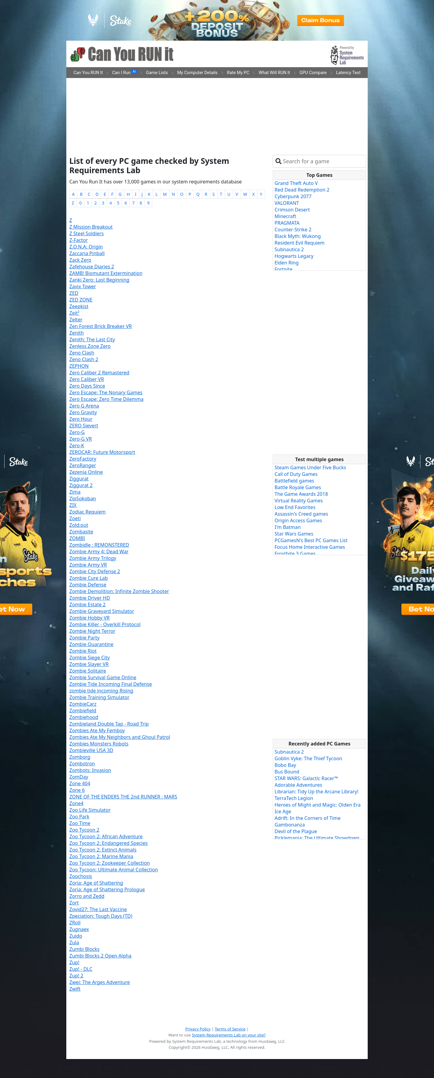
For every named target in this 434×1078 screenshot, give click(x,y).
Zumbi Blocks (84, 949)
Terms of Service (230, 1029)
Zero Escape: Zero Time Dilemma (106, 399)
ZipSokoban (82, 498)
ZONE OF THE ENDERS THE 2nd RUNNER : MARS (123, 796)
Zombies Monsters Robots (98, 743)
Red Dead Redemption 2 (302, 189)
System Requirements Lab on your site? (229, 1035)
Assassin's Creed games (301, 514)
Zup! (74, 962)
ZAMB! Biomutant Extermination (106, 273)
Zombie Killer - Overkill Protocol (104, 624)
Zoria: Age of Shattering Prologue (107, 889)
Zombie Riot (82, 651)
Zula (74, 942)
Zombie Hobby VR (89, 617)
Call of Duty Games (296, 474)
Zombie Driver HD (89, 598)
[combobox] (323, 161)
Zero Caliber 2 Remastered (99, 372)
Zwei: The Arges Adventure (99, 982)
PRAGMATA (287, 223)
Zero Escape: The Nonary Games (106, 392)
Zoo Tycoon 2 (84, 829)
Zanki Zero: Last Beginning (99, 280)
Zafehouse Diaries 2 (91, 266)
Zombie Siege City (89, 657)
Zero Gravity (83, 412)
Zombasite (81, 531)
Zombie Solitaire (87, 670)
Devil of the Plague (296, 831)
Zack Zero (80, 260)
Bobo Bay (285, 765)
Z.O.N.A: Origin (86, 246)
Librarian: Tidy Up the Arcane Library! (316, 791)
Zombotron (82, 763)
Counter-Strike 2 (293, 229)
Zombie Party (84, 637)
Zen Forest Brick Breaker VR (100, 326)
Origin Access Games (298, 520)
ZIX (73, 505)
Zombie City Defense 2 (94, 571)
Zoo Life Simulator (90, 810)
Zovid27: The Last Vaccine (98, 909)
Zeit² (74, 313)
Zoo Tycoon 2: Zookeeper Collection (109, 863)
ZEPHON (79, 366)
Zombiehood (83, 717)
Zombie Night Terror (92, 631)
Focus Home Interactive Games (310, 547)
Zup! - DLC (81, 969)
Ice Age (283, 811)
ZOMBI (77, 538)
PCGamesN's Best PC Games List (311, 540)
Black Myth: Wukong (298, 236)
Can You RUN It (88, 72)
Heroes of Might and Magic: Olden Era (318, 804)
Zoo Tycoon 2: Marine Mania (101, 856)
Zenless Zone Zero (90, 346)
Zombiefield (82, 710)
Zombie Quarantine (91, 644)
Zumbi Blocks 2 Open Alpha (100, 955)
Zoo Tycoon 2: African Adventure (106, 836)
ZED (73, 293)
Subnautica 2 (289, 249)
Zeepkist (78, 306)
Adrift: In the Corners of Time (308, 818)
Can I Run (124, 72)
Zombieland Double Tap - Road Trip (109, 723)
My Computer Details (197, 72)
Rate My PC (238, 72)
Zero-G (77, 432)
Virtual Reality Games (299, 500)
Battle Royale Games (298, 487)
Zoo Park (79, 816)
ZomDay (78, 776)
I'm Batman (288, 527)
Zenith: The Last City (92, 339)
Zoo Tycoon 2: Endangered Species (108, 843)
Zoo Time (79, 823)
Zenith (76, 333)
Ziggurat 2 (81, 485)
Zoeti (75, 518)
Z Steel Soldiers (86, 233)
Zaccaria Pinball (87, 253)
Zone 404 (79, 783)
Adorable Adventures (298, 785)
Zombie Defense (87, 584)
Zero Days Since (87, 386)
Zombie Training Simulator (99, 697)
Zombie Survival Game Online (102, 677)
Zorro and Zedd (86, 896)
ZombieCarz (82, 704)
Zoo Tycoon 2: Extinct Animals (103, 849)
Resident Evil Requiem (300, 242)
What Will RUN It (274, 72)
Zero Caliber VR (86, 379)
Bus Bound (287, 771)
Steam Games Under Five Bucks (310, 467)
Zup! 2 (76, 975)
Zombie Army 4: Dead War (98, 551)
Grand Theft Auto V (296, 183)
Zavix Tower (82, 286)
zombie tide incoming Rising (101, 690)
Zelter (76, 319)
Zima (74, 492)
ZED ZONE (80, 299)
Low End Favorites (295, 507)
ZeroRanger (82, 465)
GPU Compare (313, 72)
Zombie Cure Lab (88, 578)
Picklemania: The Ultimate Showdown (317, 838)
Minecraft (285, 216)
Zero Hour (80, 419)
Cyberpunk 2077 (293, 196)
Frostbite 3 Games (295, 553)
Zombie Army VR (88, 564)
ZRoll (74, 922)
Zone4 (76, 803)
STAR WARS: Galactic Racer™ (306, 778)
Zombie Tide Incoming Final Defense (110, 684)
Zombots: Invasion (90, 770)
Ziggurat (79, 478)
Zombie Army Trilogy (92, 558)
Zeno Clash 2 (83, 359)
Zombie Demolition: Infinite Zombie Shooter (119, 591)
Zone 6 (77, 790)
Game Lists (157, 72)
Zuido (75, 936)
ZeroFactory (82, 458)
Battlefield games (294, 480)
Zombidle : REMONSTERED (99, 545)
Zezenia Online (86, 472)
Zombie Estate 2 (87, 604)
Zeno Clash (81, 352)
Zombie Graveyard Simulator (101, 611)
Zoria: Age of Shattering (96, 883)
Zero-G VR (80, 439)
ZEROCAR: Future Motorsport (102, 452)
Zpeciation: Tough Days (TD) (100, 916)
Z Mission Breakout (91, 226)
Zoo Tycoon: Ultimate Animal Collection (113, 869)
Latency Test (348, 72)
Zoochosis (80, 876)
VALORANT (287, 203)
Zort (74, 902)
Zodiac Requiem (87, 511)
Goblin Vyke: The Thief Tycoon (308, 758)
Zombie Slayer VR (88, 664)
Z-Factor (78, 240)
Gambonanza (290, 824)
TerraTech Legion (294, 798)
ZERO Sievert (83, 425)
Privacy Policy (198, 1029)
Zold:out (78, 525)
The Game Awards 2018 (301, 494)
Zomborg (79, 757)
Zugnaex (79, 929)
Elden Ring (287, 262)
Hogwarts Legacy (294, 256)
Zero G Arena (84, 405)
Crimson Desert (292, 209)
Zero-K (76, 445)
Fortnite (283, 269)
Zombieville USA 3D (91, 750)
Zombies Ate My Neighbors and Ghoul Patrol (119, 737)
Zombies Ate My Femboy (97, 730)
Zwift (74, 989)
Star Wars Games (294, 533)
